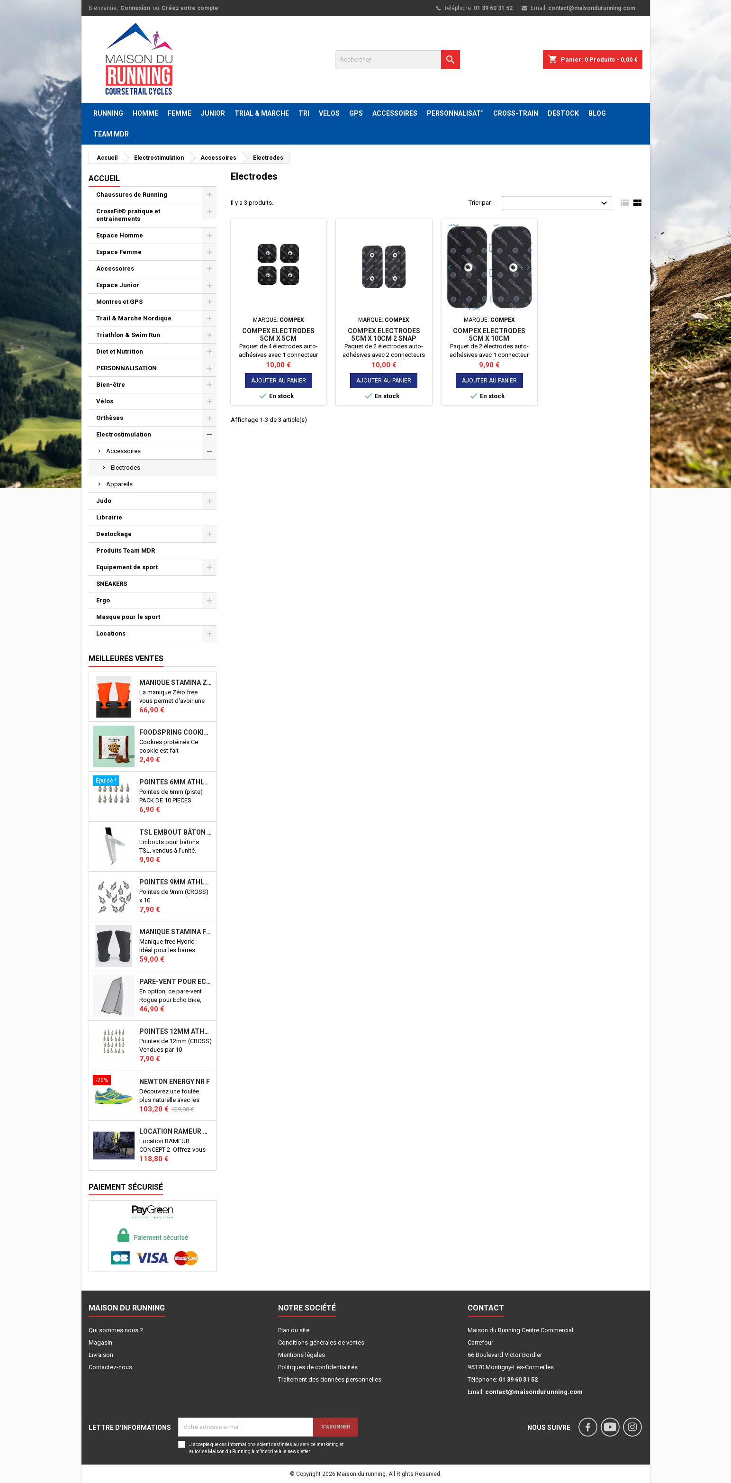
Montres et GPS (119, 301)
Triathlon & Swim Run (128, 334)
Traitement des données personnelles (329, 1379)
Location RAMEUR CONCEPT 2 (175, 1131)
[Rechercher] (397, 59)
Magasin (100, 1342)
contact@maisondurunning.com (591, 8)
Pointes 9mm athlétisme (175, 882)
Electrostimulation (123, 434)
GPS (356, 113)
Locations (111, 633)
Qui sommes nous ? (116, 1330)
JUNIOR (213, 113)
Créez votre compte (190, 8)
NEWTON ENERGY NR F (174, 1081)
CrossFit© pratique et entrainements (128, 215)
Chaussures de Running (131, 194)
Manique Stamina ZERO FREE (175, 682)
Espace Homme (119, 235)
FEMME (179, 113)
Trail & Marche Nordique (133, 318)
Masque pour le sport (128, 616)
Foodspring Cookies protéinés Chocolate (175, 732)
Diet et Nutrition (119, 351)
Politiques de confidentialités (318, 1367)
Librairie (109, 517)
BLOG (597, 113)
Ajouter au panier (278, 380)
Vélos (104, 401)
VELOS (329, 113)
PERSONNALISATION (126, 368)
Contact (486, 1307)
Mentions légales (301, 1354)
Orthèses (109, 417)
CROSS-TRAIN (515, 113)
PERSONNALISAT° (455, 113)
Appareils (119, 484)
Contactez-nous (110, 1367)
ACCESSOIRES (394, 113)
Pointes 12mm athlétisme (175, 1031)
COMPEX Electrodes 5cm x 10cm (489, 334)
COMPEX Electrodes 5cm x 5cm (278, 334)
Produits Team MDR (125, 550)
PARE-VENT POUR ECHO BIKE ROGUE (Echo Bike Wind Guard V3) (175, 981)
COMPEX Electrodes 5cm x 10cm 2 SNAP (384, 334)
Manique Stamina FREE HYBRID (175, 932)
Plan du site (293, 1330)
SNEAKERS (111, 583)
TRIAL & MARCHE (262, 113)
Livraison (101, 1354)
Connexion (135, 8)
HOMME (145, 113)
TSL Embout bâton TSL (175, 832)
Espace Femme (119, 251)
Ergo (103, 600)
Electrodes (125, 467)
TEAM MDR (111, 134)
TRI (303, 113)
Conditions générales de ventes (321, 1342)
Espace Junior (117, 285)
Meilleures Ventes (126, 658)
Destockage (114, 533)
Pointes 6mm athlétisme (175, 782)
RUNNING (108, 113)
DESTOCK (563, 113)
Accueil (104, 178)
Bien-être (110, 384)
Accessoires (115, 268)
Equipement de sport (127, 567)
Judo (103, 500)
